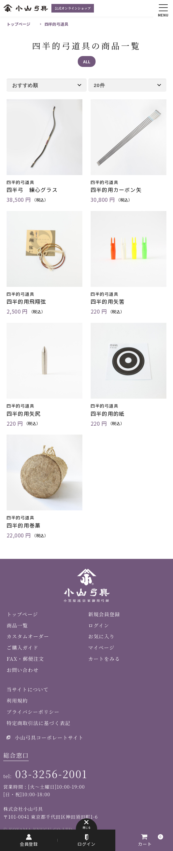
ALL (86, 61)
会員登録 (29, 844)
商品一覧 (17, 625)
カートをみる (104, 658)
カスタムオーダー (28, 636)
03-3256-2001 (51, 774)
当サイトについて (28, 689)
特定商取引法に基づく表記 (39, 722)
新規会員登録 (104, 614)
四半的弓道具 (56, 24)
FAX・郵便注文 (25, 658)
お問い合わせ (23, 669)
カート (145, 844)
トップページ (18, 24)
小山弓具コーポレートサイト (49, 737)
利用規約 (17, 700)
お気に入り (101, 636)
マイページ (101, 647)
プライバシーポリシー (33, 711)
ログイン (86, 844)
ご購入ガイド (22, 647)
